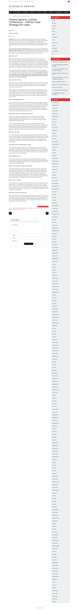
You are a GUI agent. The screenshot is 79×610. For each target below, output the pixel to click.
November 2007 (55, 571)
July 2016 (54, 294)
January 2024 (55, 127)
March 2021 (54, 177)
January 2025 (55, 113)
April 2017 (54, 272)
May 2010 (54, 501)
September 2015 (55, 322)
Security (66, 12)
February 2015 (55, 342)
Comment (15, 224)
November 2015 (55, 317)
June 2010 (54, 498)
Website (14, 240)
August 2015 (54, 325)
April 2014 (54, 370)
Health (45, 12)
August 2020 (54, 191)
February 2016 (55, 308)
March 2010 (54, 506)
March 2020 (54, 202)
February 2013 (55, 409)
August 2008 (54, 548)
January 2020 (55, 208)
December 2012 (55, 414)
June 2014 (54, 364)
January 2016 (55, 311)
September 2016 (55, 292)
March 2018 (54, 244)
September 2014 (55, 356)
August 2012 (54, 426)
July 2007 (54, 582)
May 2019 (54, 222)
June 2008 (54, 551)
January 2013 (55, 412)
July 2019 (54, 219)
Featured (21, 208)
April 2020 (54, 200)
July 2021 (54, 172)
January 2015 (55, 345)
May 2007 (54, 587)
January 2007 (55, 593)
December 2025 (55, 102)
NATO (42, 208)
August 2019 (54, 216)
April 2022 (54, 155)
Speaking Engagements (29, 1)
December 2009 (55, 515)
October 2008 (55, 543)
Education (32, 12)
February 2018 (55, 247)
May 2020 (54, 197)
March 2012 (54, 439)
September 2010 (55, 490)
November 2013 (55, 384)
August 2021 (54, 169)
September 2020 (55, 188)
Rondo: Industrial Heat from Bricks (58, 81)
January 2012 (55, 445)
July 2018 (54, 236)
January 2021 (55, 180)
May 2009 (54, 529)
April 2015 (54, 336)
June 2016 (54, 297)
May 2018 (54, 241)
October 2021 (55, 166)
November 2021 (55, 163)
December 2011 (55, 448)
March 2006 (54, 598)
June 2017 (54, 267)
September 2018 (55, 230)
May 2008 (54, 554)
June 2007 (54, 585)
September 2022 (55, 144)
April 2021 (54, 175)
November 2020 (55, 186)
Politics (51, 12)
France (24, 208)
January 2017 (55, 281)
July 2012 (54, 428)
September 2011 (55, 456)
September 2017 (55, 258)
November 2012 (55, 417)
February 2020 (55, 205)
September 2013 (55, 389)
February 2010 (55, 509)
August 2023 (54, 130)
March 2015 (54, 339)
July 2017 (54, 264)
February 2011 (55, 476)
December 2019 (55, 211)
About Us (17, 1)
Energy (39, 12)
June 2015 (54, 331)
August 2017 (54, 261)
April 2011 (54, 470)
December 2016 (55, 283)
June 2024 (54, 119)
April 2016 (54, 303)
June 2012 (54, 431)
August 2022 (54, 147)
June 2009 (54, 526)
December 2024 (55, 116)
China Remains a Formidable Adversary (60, 61)
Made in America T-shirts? (57, 87)
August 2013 (54, 392)
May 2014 (54, 367)
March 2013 (54, 406)
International (17, 12)
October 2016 (55, 289)
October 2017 (55, 255)
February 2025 (55, 110)
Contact (21, 1)
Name (14, 235)
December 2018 (55, 228)
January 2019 (55, 225)
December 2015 (55, 314)
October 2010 (55, 487)
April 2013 (54, 403)
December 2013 (55, 381)
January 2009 (55, 537)
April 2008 (54, 557)
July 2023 (54, 133)
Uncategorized (55, 51)
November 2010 (55, 484)
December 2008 (55, 540)
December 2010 (55, 481)
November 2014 (55, 350)
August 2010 (54, 492)
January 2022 (55, 158)
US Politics (22, 209)
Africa (13, 208)
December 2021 (55, 161)
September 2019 (55, 214)
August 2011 (54, 459)
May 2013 (54, 400)
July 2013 (54, 395)
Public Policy (58, 12)
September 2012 (55, 423)
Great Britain (30, 208)
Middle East (38, 208)
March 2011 (54, 473)
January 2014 (55, 378)
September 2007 (55, 576)
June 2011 (54, 465)
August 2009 (54, 520)
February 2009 (55, 534)
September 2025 (55, 105)
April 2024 (54, 124)
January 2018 (55, 250)
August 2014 (54, 359)
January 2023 (55, 141)
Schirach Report (22, 6)
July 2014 (54, 361)
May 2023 (54, 138)
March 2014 (54, 373)
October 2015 (55, 320)
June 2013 (54, 398)
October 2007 (55, 573)
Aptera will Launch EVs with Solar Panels (60, 84)
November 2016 (55, 286)
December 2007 (55, 568)
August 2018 (54, 233)
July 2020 (54, 194)
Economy (25, 12)
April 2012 (54, 437)
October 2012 (55, 420)
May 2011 (54, 467)
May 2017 (54, 269)
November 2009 (55, 518)
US (10, 12)
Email (14, 238)
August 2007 (54, 579)
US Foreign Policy (16, 209)
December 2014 (55, 347)
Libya (34, 208)
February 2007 (55, 590)
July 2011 (54, 462)
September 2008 (55, 545)
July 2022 (54, 149)
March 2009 (54, 532)
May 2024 (54, 122)
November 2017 (55, 253)
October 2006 (55, 596)
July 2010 (54, 495)
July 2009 (54, 523)
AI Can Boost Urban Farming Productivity (60, 90)
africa (53, 20)
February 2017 (55, 278)
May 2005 (54, 601)
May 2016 (54, 300)
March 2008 (54, 559)
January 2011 (55, 479)
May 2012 (54, 434)
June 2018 (54, 239)
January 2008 (55, 565)
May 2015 (54, 334)
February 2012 (55, 442)
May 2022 (54, 152)
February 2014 (55, 375)
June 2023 (54, 135)
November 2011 (55, 451)
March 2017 (54, 275)
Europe (17, 208)
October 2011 (55, 453)
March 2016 (54, 306)
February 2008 (55, 562)
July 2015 (54, 328)
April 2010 (54, 504)
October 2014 (55, 353)
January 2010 (55, 512)
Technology (54, 48)
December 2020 (55, 183)
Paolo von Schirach (25, 16)
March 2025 (54, 108)
